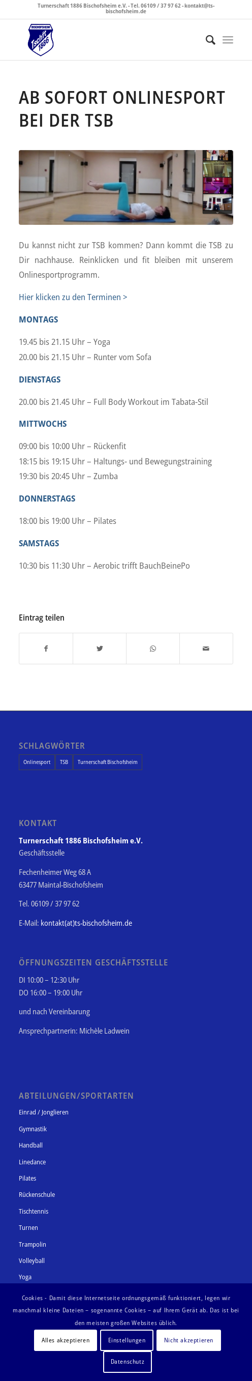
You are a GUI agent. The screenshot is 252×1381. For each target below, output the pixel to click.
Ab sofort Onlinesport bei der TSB (122, 108)
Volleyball (32, 1260)
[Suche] (205, 39)
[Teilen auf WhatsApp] (153, 648)
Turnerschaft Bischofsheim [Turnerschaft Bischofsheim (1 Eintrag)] (108, 762)
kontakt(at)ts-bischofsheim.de (86, 923)
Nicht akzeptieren (188, 1340)
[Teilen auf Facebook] (46, 648)
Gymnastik (33, 1128)
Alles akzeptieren (65, 1340)
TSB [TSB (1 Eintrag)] (64, 762)
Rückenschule (37, 1194)
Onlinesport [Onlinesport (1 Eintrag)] (36, 762)
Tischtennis (33, 1211)
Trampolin (32, 1244)
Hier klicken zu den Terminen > (73, 297)
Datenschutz (128, 1361)
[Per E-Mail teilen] (206, 648)
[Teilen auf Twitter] (99, 648)
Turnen (28, 1227)
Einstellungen (127, 1340)
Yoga (25, 1276)
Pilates (27, 1178)
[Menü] (228, 39)
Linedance (32, 1161)
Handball (31, 1145)
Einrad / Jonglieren (44, 1111)
